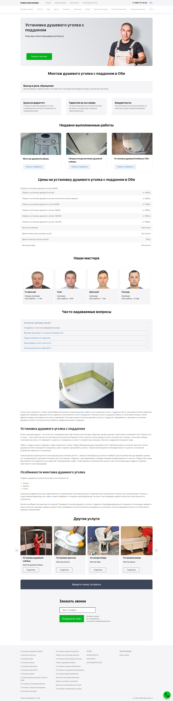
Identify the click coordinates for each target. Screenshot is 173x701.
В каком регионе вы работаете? (37, 348)
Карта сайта (124, 655)
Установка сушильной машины (68, 666)
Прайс (48, 3)
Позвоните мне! (72, 618)
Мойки (87, 9)
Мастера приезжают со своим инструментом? (43, 333)
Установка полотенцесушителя (32, 684)
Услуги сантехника (29, 3)
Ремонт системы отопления (67, 681)
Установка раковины (28, 666)
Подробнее (31, 570)
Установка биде (26, 659)
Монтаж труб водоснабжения (67, 677)
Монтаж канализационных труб (68, 685)
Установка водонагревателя (67, 674)
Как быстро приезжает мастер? (37, 323)
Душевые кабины (26, 9)
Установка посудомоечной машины (70, 670)
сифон (49, 496)
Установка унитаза (28, 655)
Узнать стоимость (34, 167)
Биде (48, 9)
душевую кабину (84, 412)
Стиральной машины (137, 9)
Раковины (66, 9)
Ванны (56, 9)
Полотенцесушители (118, 9)
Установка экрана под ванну (67, 651)
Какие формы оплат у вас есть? (37, 343)
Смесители (78, 9)
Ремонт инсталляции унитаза (67, 655)
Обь (151, 3)
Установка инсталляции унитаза (69, 659)
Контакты (74, 3)
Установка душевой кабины (31, 651)
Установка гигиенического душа (69, 689)
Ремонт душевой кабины (65, 663)
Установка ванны (27, 663)
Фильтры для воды (101, 9)
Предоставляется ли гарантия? (37, 338)
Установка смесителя (28, 670)
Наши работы (61, 3)
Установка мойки (27, 674)
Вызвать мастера (39, 56)
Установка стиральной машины (33, 687)
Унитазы (40, 9)
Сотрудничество (89, 3)
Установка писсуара (28, 691)
